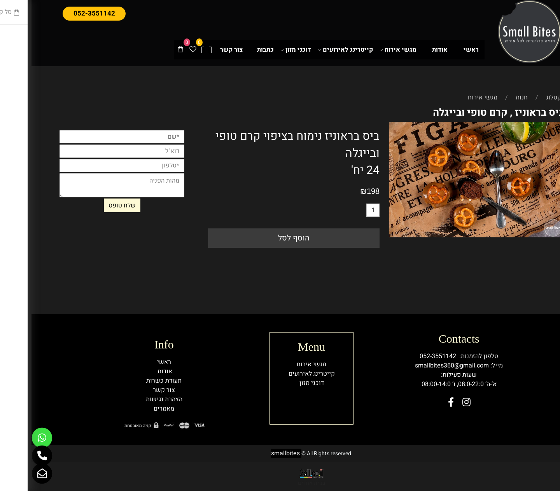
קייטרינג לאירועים (313, 49)
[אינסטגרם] (178, 49)
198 (341, 191)
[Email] (10, 473)
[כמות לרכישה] (341, 210)
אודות (408, 49)
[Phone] (10, 455)
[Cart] (149, 49)
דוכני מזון (264, 49)
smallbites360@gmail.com (420, 365)
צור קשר (200, 49)
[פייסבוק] (171, 49)
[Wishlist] (161, 49)
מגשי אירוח (366, 49)
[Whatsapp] (10, 438)
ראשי (439, 49)
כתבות (234, 49)
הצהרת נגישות (132, 399)
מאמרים (132, 408)
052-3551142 (406, 356)
